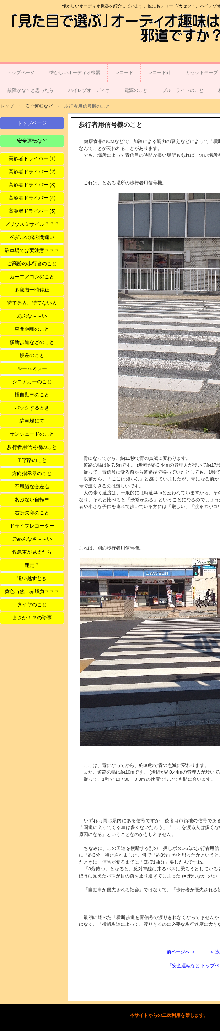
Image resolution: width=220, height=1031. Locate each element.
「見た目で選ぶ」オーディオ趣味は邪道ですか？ (48, 29)
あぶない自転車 (32, 499)
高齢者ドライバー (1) (32, 158)
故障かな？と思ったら (30, 90)
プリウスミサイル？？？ (32, 224)
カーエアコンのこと (32, 276)
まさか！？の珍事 (32, 617)
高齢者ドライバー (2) (32, 171)
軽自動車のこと (32, 394)
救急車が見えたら (32, 552)
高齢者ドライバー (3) (32, 185)
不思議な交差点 (32, 486)
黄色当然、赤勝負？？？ (32, 591)
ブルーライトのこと (183, 90)
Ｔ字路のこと (32, 460)
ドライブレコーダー (32, 526)
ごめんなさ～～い (32, 539)
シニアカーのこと (32, 381)
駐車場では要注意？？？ (32, 250)
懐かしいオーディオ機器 (74, 72)
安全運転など (32, 141)
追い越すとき (32, 578)
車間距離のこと (32, 329)
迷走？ (32, 565)
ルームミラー (32, 368)
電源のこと (135, 90)
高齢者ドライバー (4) (32, 198)
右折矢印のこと (32, 513)
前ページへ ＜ (181, 951)
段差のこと (32, 355)
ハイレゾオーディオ (89, 90)
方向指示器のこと (32, 473)
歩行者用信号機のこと (32, 447)
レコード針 (159, 72)
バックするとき (32, 408)
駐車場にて (32, 421)
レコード (124, 72)
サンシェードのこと (32, 434)
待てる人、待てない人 (32, 303)
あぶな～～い (32, 316)
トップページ (21, 72)
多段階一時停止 (32, 289)
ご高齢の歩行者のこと (32, 263)
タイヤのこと (32, 604)
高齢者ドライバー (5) (32, 211)
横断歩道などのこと (32, 342)
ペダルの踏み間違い (32, 237)
